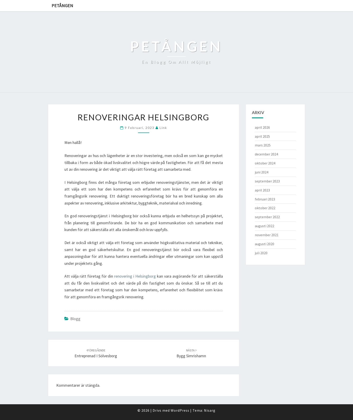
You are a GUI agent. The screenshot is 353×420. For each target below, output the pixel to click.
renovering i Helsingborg (135, 276)
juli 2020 (261, 253)
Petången (62, 5)
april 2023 (262, 190)
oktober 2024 (265, 163)
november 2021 (266, 235)
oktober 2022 (265, 208)
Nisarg (209, 410)
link (163, 128)
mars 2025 (263, 145)
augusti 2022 (264, 226)
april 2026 (262, 127)
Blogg (75, 318)
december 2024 (266, 154)
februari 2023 (265, 199)
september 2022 (267, 217)
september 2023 (267, 181)
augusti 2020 (264, 244)
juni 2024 (261, 172)
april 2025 (262, 136)
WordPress (180, 410)
